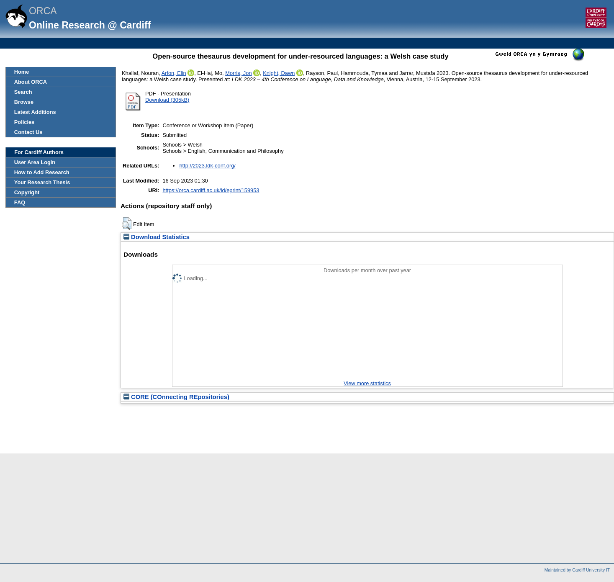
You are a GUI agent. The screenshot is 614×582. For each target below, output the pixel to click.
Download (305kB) (167, 100)
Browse (23, 102)
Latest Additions (35, 112)
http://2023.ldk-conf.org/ (207, 165)
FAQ (19, 202)
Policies (24, 122)
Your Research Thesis (42, 182)
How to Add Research (41, 172)
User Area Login (34, 162)
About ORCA (30, 82)
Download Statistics (156, 237)
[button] (126, 223)
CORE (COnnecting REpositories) (176, 397)
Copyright (26, 192)
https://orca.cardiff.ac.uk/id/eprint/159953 (210, 190)
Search (23, 92)
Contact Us (28, 132)
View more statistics (367, 383)
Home (21, 72)
